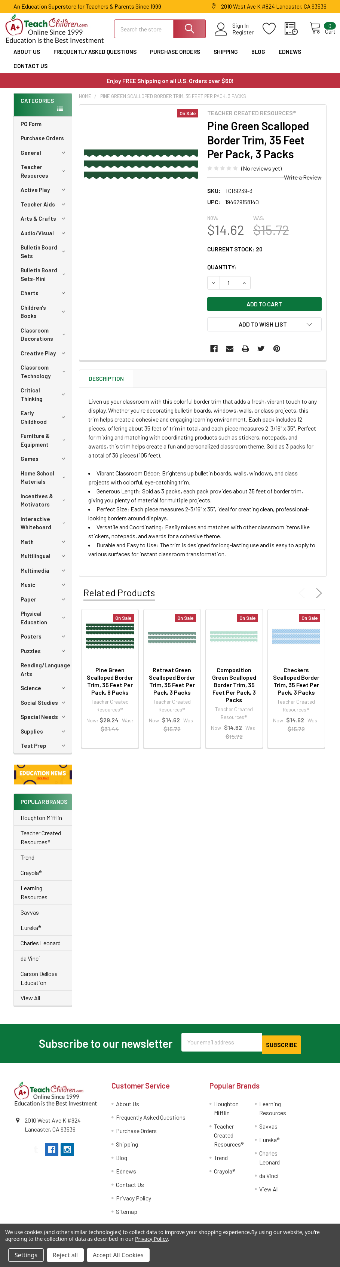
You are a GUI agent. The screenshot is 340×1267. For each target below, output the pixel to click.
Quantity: (222, 271)
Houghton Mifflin (41, 822)
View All (30, 1002)
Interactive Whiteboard (44, 527)
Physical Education (44, 622)
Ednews (290, 56)
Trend (27, 861)
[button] (42, 779)
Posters (44, 640)
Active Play (44, 194)
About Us (26, 56)
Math (44, 546)
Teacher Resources (44, 175)
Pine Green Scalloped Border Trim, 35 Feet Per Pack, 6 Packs (110, 686)
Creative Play (44, 357)
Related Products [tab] (119, 597)
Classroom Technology (44, 376)
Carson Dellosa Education (39, 982)
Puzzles (44, 655)
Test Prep (44, 750)
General (44, 157)
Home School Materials (44, 482)
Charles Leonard (41, 947)
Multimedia (44, 575)
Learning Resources (34, 897)
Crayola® (31, 877)
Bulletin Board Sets (44, 256)
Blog (258, 56)
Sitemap (126, 1213)
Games (44, 463)
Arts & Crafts (44, 223)
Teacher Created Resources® (41, 842)
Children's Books (44, 316)
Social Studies (44, 707)
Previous (303, 598)
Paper (44, 603)
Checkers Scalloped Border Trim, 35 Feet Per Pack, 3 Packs (296, 686)
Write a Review (303, 182)
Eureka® (31, 932)
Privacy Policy (133, 1199)
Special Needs (44, 721)
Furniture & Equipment (44, 444)
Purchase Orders (175, 56)
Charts (44, 297)
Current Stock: (235, 253)
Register (234, 35)
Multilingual (44, 560)
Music (44, 589)
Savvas (30, 916)
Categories (37, 105)
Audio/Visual (44, 237)
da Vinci (30, 962)
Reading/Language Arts (45, 674)
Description (106, 383)
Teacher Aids (44, 208)
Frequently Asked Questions (95, 56)
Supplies (44, 735)
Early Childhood (44, 421)
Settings (26, 1255)
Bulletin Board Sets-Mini (44, 279)
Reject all (65, 1255)
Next (317, 598)
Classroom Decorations (44, 339)
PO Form (31, 128)
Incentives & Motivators (44, 504)
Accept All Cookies (118, 1255)
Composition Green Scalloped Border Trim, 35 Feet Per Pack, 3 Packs (234, 689)
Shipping (226, 56)
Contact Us (30, 70)
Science (44, 692)
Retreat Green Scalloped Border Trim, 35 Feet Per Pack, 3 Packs (172, 686)
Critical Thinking (44, 399)
